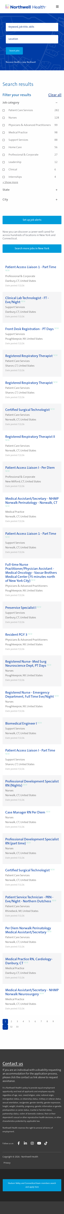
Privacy (7, 1163)
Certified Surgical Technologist (27, 410)
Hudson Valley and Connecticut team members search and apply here (32, 1185)
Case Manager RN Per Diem (25, 812)
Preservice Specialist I (20, 608)
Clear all (54, 95)
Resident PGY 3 (16, 635)
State (32, 190)
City (32, 200)
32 (11, 1027)
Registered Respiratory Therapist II (30, 437)
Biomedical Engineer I (21, 723)
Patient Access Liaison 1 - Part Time (30, 267)
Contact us (13, 1064)
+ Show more (10, 182)
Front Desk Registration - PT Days (29, 329)
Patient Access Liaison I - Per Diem (30, 468)
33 (17, 1027)
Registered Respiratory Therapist (29, 356)
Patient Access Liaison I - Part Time (30, 750)
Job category (32, 103)
